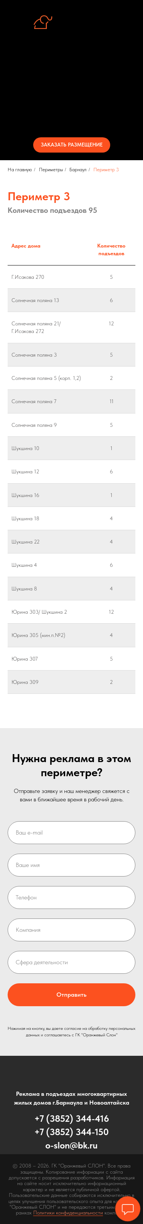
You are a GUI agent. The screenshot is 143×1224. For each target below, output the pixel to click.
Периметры (71, 88)
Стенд (71, 74)
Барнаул (78, 169)
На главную (20, 169)
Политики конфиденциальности (68, 1213)
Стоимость (71, 101)
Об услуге (71, 60)
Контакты (71, 115)
